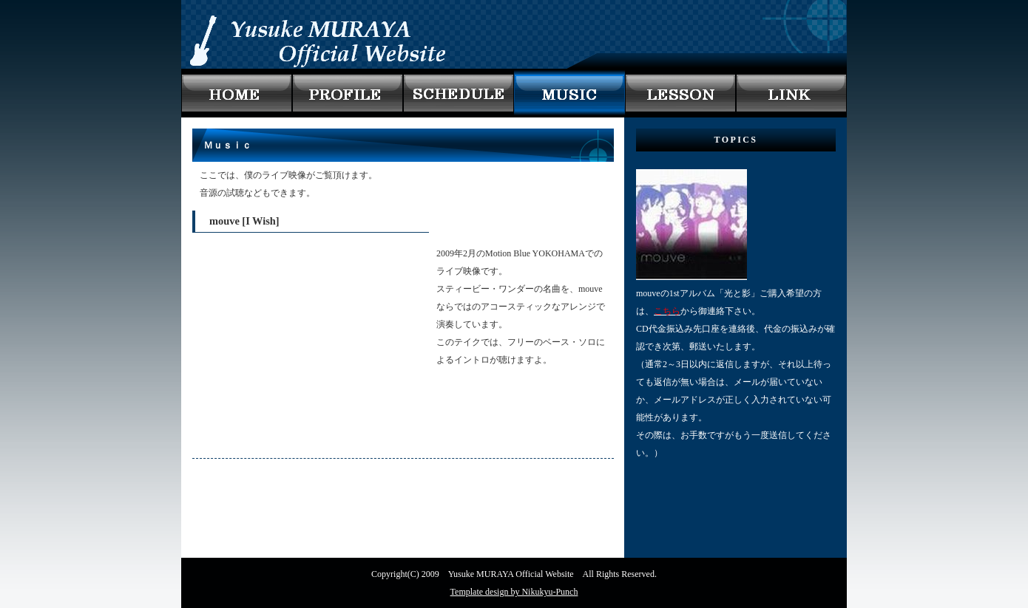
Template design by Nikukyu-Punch (514, 592)
